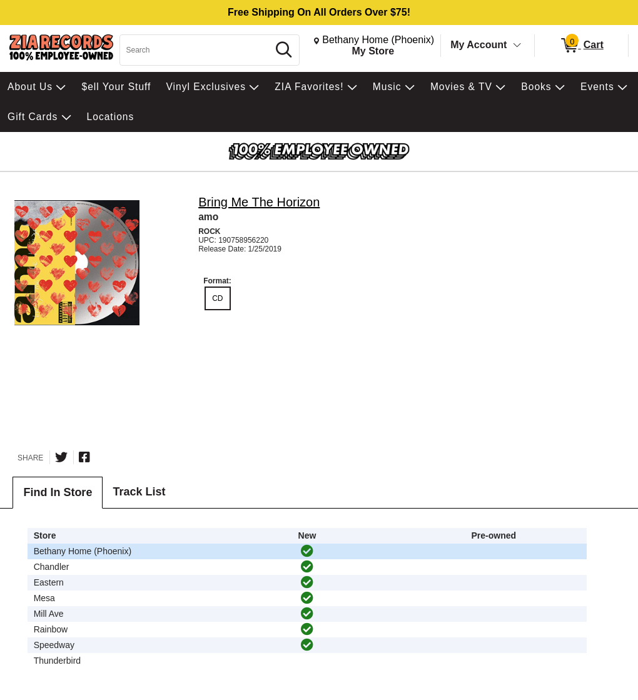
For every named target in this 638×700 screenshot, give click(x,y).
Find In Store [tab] (57, 492)
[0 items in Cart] (581, 45)
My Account (478, 44)
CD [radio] (217, 298)
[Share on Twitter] (61, 457)
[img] (307, 551)
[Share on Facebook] (84, 457)
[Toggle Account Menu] (517, 45)
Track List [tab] (139, 491)
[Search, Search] (195, 50)
